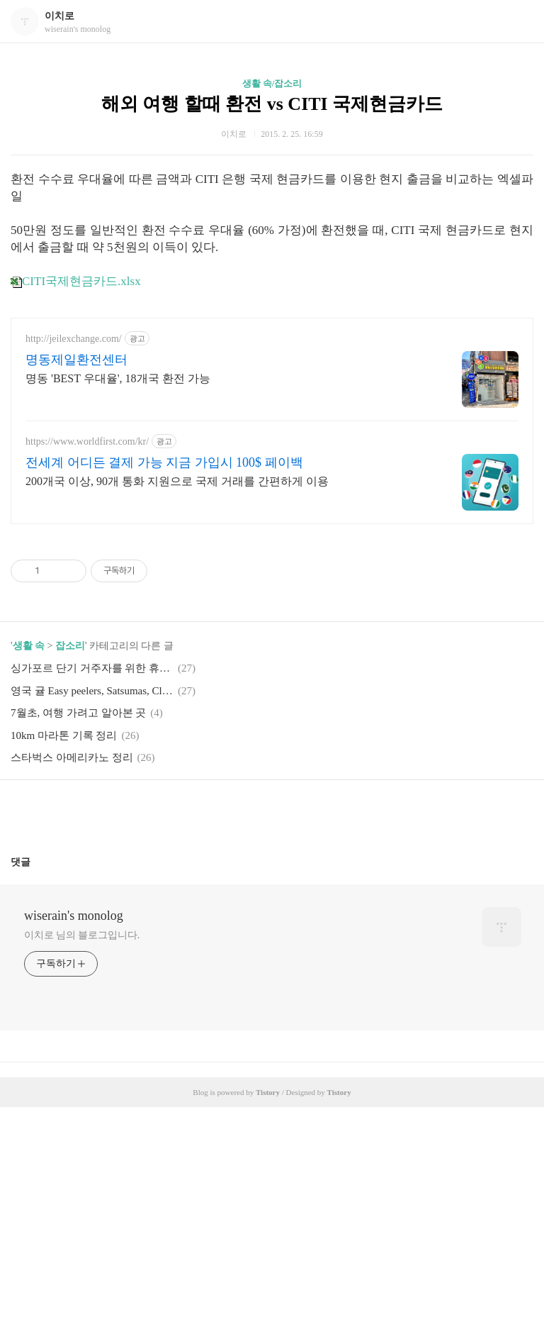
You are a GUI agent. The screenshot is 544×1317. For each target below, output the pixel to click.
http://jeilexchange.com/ (74, 548)
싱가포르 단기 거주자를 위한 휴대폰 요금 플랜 (92, 878)
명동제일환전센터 (77, 569)
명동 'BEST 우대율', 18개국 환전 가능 (118, 588)
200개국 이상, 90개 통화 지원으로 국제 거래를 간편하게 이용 (177, 691)
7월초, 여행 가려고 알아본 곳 (78, 922)
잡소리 (70, 855)
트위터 (306, 1022)
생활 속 (29, 855)
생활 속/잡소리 (272, 83)
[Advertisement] (152, 413)
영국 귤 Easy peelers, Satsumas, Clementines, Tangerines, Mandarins (92, 900)
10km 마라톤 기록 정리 (64, 945)
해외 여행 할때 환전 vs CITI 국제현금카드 (272, 104)
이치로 (59, 16)
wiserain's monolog (73, 1125)
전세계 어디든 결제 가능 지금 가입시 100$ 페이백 (164, 672)
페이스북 (238, 1022)
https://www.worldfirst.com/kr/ (87, 651)
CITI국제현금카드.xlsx (76, 281)
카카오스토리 (272, 1022)
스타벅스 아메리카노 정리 (72, 967)
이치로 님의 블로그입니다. (82, 1145)
